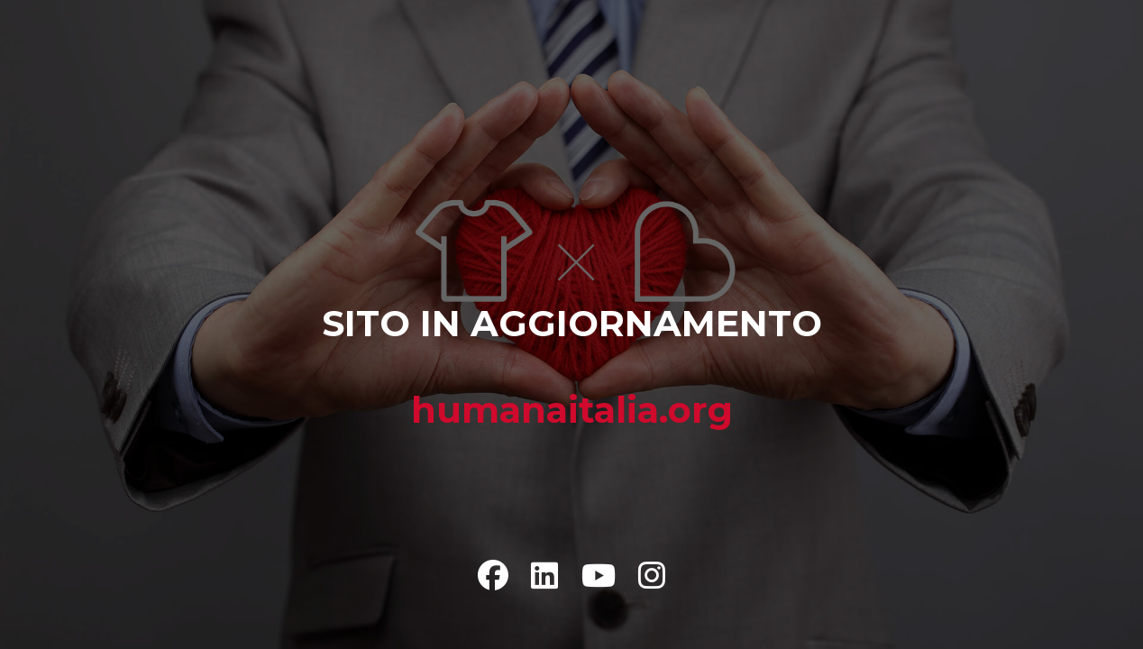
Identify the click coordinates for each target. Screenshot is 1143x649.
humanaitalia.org (572, 410)
